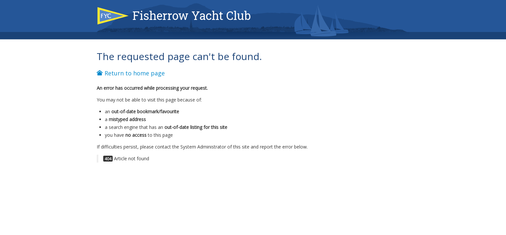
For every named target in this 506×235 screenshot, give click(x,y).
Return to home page (131, 73)
